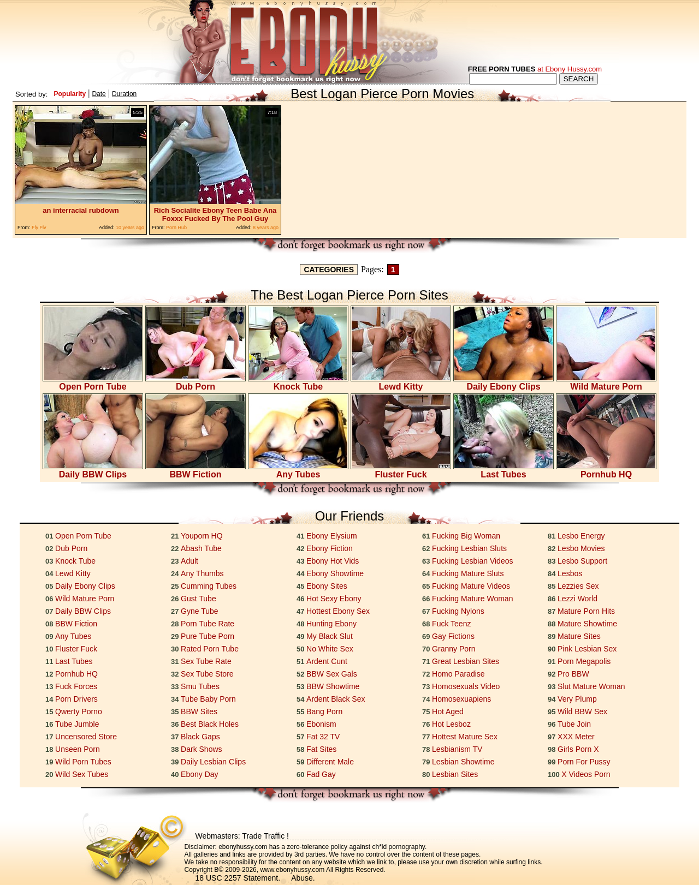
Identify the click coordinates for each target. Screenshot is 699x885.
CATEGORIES (329, 269)
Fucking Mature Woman (472, 598)
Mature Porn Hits (586, 611)
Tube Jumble (77, 724)
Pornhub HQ (606, 470)
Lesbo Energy (581, 535)
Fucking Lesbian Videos (472, 561)
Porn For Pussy (584, 761)
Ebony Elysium (331, 535)
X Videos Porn (585, 774)
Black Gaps (200, 736)
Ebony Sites (326, 586)
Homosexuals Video (466, 686)
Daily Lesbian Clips (213, 761)
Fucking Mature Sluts (468, 573)
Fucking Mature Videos (471, 586)
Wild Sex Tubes (81, 774)
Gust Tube (198, 598)
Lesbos (570, 573)
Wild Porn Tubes (83, 761)
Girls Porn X (578, 749)
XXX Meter (576, 736)
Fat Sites (321, 749)
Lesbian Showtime (463, 761)
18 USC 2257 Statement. (238, 878)
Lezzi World (577, 598)
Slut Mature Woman (591, 686)
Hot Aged (448, 711)
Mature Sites (579, 636)
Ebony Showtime (335, 573)
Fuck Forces (76, 686)
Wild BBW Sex (582, 711)
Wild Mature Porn (606, 382)
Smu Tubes (200, 686)
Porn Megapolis (584, 661)
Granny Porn (453, 648)
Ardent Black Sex (335, 699)
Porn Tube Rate (207, 623)
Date (98, 94)
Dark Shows (201, 749)
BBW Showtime (332, 686)
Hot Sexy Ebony (333, 598)
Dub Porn (195, 382)
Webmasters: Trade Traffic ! (242, 836)
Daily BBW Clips (93, 470)
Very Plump (577, 699)
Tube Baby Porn (208, 699)
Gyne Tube (199, 611)
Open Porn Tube (93, 382)
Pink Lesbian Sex (587, 648)
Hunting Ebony (331, 623)
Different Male (330, 761)
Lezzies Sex (578, 586)
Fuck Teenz (451, 623)
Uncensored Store (86, 736)
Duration (124, 94)
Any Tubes (298, 470)
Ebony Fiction (329, 548)
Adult (189, 561)
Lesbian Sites (455, 774)
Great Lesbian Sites (465, 661)
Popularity (70, 94)
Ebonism (321, 724)
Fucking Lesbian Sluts (469, 548)
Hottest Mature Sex (464, 736)
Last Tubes (503, 470)
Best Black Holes (210, 724)
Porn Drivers (76, 699)
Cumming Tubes (208, 586)
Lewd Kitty (401, 382)
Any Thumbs (202, 573)
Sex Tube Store (207, 673)
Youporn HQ (202, 535)
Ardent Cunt (326, 661)
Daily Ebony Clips (503, 382)
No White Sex (329, 648)
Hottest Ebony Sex (338, 611)
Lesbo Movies (581, 548)
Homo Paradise (458, 673)
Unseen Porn (77, 749)
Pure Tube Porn (207, 636)
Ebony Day (199, 774)
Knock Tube (298, 382)
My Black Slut (329, 636)
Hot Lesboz (451, 724)
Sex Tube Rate (206, 661)
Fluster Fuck (401, 470)
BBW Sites (199, 711)
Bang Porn (324, 711)
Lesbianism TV (457, 749)
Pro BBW (573, 673)
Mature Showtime (587, 623)
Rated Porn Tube (210, 648)
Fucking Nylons (458, 611)
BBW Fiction (195, 470)
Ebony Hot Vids (332, 561)
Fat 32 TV (323, 736)
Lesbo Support (582, 561)
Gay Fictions (453, 636)
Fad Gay (321, 774)
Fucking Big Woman (466, 535)
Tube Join (574, 724)
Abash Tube (201, 548)
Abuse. (303, 878)
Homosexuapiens (461, 699)
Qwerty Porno (78, 711)
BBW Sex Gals (331, 673)
